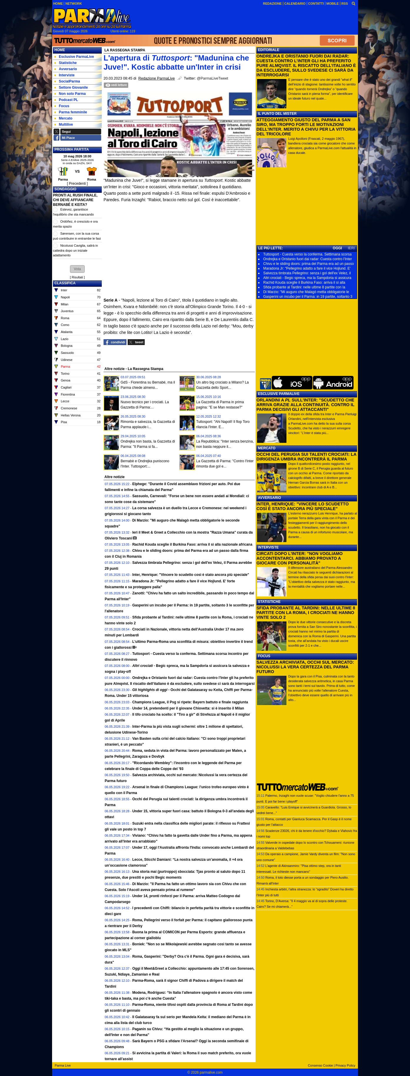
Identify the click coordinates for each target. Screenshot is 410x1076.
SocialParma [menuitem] (67, 81)
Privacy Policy (345, 1065)
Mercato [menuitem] (63, 118)
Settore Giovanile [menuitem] (71, 87)
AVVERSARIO (269, 498)
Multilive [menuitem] (63, 124)
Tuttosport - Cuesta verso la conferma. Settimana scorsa (307, 254)
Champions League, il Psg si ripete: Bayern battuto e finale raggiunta (190, 702)
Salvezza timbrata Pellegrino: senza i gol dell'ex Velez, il (307, 273)
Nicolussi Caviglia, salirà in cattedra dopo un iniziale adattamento (75, 250)
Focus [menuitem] (61, 106)
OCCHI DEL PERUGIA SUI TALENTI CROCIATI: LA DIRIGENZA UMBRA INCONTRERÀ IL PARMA (306, 456)
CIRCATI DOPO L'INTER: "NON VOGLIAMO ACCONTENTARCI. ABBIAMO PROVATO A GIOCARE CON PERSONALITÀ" (299, 558)
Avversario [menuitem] (65, 69)
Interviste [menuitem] (64, 75)
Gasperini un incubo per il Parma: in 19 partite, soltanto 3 (307, 297)
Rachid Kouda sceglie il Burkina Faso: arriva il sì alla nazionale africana (192, 544)
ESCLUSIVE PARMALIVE (278, 394)
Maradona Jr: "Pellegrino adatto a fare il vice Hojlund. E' (307, 268)
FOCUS (264, 656)
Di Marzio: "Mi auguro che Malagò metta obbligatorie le (306, 292)
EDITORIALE (268, 50)
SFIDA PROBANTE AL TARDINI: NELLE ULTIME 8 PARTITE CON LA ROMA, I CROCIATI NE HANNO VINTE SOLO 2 (305, 613)
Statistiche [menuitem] (65, 63)
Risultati (77, 277)
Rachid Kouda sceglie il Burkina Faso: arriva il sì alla (304, 282)
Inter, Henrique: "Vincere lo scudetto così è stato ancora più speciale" (190, 575)
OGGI (337, 248)
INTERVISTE (268, 547)
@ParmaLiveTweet (212, 78)
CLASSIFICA (65, 283)
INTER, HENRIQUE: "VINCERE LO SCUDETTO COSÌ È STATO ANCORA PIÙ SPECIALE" (302, 506)
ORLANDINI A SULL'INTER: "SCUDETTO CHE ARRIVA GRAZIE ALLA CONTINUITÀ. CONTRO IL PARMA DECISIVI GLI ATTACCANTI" (305, 405)
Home (59, 50)
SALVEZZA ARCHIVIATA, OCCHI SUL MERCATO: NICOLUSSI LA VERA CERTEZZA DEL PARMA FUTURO (305, 667)
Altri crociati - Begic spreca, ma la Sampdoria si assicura (307, 278)
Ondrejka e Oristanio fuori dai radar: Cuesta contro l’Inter (307, 259)
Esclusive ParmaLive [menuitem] (74, 57)
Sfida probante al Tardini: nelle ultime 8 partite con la (304, 287)
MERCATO (267, 448)
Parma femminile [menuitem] (70, 112)
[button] (77, 269)
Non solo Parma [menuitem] (70, 94)
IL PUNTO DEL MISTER (277, 114)
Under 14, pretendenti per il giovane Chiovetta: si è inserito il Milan (188, 708)
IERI (351, 248)
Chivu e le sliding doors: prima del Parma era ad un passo (308, 264)
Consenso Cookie (320, 1065)
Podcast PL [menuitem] (66, 100)
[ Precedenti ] (77, 183)
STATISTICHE (269, 602)
